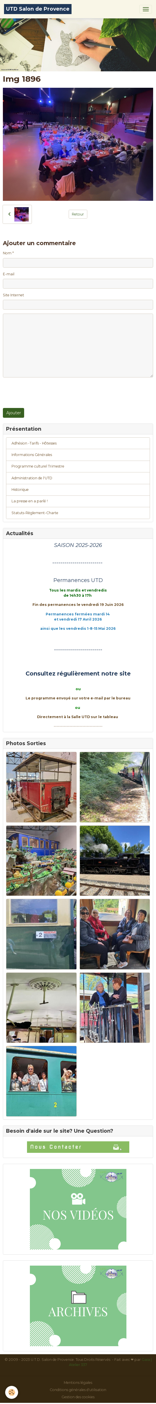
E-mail (8, 274)
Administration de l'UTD (31, 478)
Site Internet (13, 295)
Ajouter (13, 412)
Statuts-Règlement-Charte (34, 513)
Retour (78, 214)
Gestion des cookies (78, 1397)
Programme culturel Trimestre (37, 466)
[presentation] (46, 392)
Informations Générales (31, 455)
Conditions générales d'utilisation (78, 1390)
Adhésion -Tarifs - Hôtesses (34, 443)
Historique (20, 489)
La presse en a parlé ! (29, 501)
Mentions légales (78, 1382)
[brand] (38, 9)
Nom (7, 253)
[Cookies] (11, 1392)
